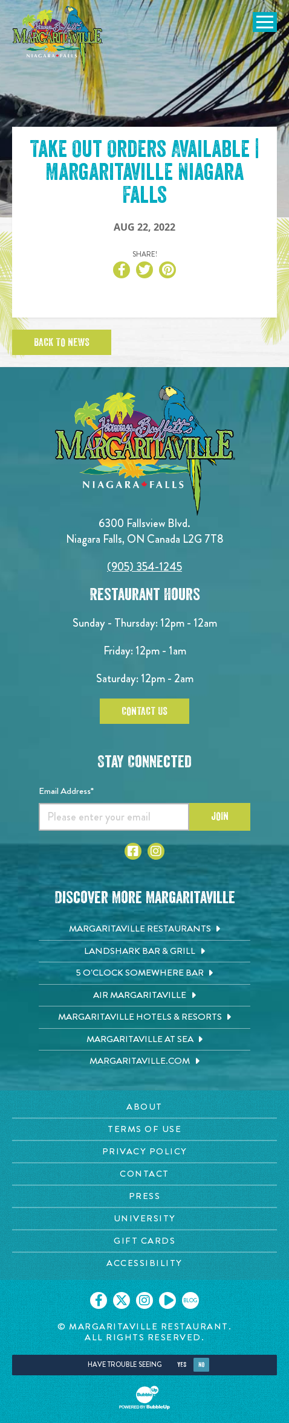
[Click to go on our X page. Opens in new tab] (121, 1300)
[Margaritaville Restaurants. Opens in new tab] (144, 929)
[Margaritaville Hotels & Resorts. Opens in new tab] (144, 1017)
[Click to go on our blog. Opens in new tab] (190, 1300)
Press (145, 1196)
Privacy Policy (144, 1151)
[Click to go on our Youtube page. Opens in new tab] (167, 1300)
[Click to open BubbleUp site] (144, 1397)
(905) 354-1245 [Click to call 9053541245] (144, 566)
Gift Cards (144, 1240)
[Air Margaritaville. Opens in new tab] (144, 995)
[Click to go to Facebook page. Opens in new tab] (133, 851)
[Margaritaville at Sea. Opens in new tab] (144, 1039)
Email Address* (66, 791)
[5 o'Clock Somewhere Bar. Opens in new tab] (144, 973)
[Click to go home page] (57, 38)
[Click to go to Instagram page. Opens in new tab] (156, 851)
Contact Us (144, 711)
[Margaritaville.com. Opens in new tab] (144, 1061)
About (144, 1106)
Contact (144, 1173)
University (145, 1218)
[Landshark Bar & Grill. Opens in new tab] (144, 951)
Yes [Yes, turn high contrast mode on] (181, 1364)
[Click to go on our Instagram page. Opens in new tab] (144, 1300)
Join (220, 816)
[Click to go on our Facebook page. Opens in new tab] (98, 1300)
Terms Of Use (144, 1129)
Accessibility (144, 1263)
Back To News (61, 342)
